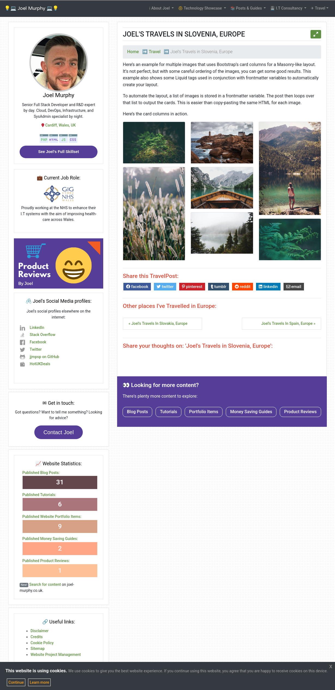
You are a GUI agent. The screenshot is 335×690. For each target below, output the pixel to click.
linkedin (268, 286)
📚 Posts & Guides (246, 8)
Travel (155, 51)
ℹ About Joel (160, 8)
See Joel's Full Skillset (58, 151)
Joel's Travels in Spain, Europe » (288, 323)
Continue (16, 682)
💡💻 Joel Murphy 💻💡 (31, 8)
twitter (165, 286)
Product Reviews (300, 411)
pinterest (192, 286)
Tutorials (168, 411)
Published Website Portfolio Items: (51, 516)
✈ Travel (318, 8)
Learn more (39, 682)
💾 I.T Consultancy (286, 8)
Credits (37, 637)
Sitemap (38, 648)
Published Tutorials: (39, 495)
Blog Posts (137, 411)
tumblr (218, 286)
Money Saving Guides (251, 411)
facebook (137, 286)
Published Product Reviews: (46, 561)
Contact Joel (58, 432)
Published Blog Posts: (41, 472)
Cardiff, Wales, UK (58, 125)
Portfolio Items (203, 411)
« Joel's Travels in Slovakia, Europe (158, 323)
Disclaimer (40, 631)
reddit (243, 286)
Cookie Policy (42, 643)
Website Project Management (56, 654)
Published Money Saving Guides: (50, 538)
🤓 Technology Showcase (200, 8)
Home (133, 51)
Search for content (45, 584)
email (294, 286)
